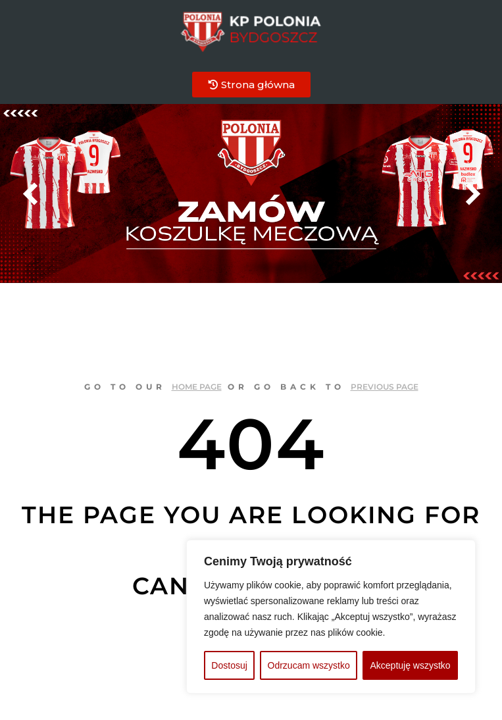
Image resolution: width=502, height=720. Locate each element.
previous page (384, 387)
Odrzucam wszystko (309, 665)
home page (197, 387)
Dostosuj (229, 665)
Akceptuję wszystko (410, 665)
